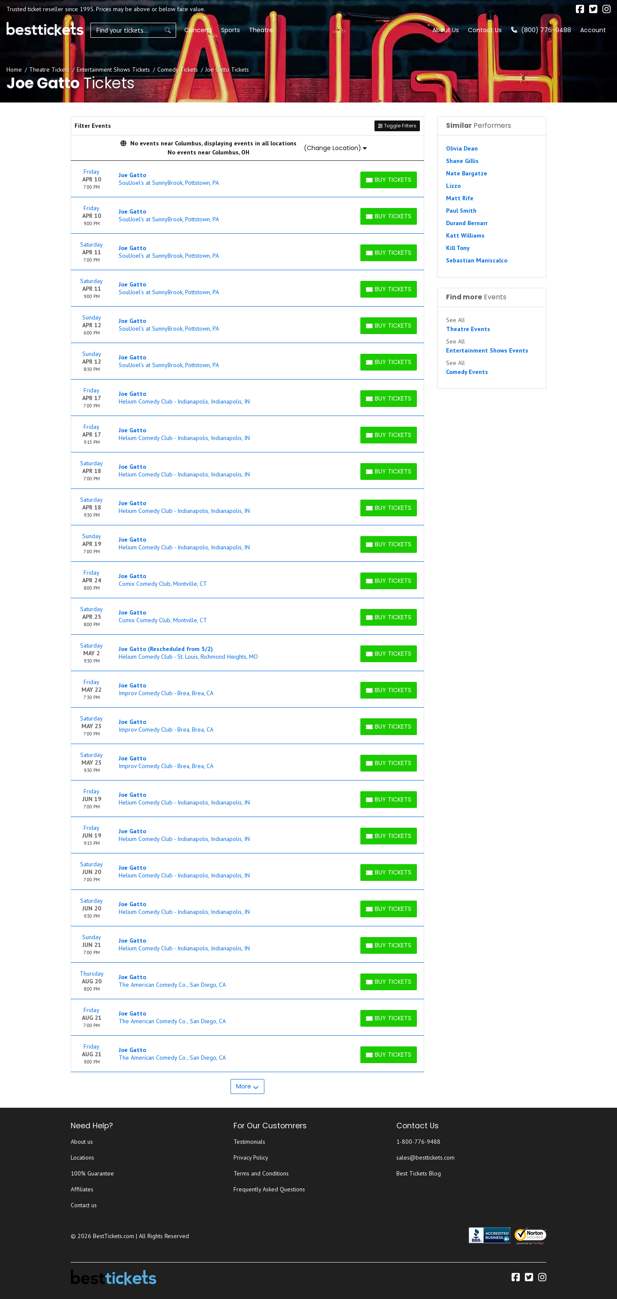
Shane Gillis (462, 161)
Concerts (198, 30)
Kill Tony (458, 248)
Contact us (84, 1205)
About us (82, 1141)
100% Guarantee (92, 1173)
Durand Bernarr (467, 223)
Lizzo (453, 186)
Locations (82, 1157)
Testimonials (249, 1141)
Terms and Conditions (261, 1173)
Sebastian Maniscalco (476, 260)
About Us (445, 30)
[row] (247, 179)
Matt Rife (459, 198)
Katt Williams (465, 235)
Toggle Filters (397, 125)
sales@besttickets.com (425, 1157)
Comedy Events (467, 372)
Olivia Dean (462, 148)
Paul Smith (461, 210)
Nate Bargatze (466, 173)
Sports (230, 30)
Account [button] (593, 30)
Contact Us (485, 30)
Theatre (261, 30)
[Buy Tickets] (388, 180)
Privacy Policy (251, 1157)
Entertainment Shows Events (487, 350)
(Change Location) (335, 148)
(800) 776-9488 (541, 30)
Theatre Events (468, 329)
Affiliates (82, 1189)
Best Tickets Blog (418, 1173)
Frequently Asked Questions (269, 1189)
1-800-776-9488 (418, 1141)
